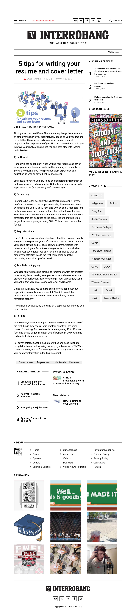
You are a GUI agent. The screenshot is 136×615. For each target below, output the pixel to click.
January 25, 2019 (64, 79)
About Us (66, 458)
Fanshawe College (101, 230)
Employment (43, 362)
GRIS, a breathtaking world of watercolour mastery (68, 380)
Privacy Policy (100, 462)
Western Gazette (100, 285)
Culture (48, 79)
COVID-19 (96, 198)
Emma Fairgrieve (34, 79)
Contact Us (98, 466)
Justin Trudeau (99, 222)
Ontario (109, 293)
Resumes (74, 362)
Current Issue (68, 454)
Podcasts (66, 466)
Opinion (35, 462)
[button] (113, 51)
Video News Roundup (73, 470)
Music (94, 301)
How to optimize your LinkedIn (72, 402)
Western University (101, 238)
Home (34, 454)
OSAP (94, 246)
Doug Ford (96, 214)
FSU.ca (96, 470)
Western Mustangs (101, 261)
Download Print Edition (43, 20)
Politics (113, 206)
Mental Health (111, 301)
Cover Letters (26, 362)
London (95, 293)
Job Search (60, 362)
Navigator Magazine (103, 454)
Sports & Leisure (40, 470)
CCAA (107, 269)
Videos (65, 462)
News (34, 458)
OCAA (94, 269)
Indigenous (97, 206)
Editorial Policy (100, 458)
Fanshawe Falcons (101, 253)
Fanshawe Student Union (104, 277)
